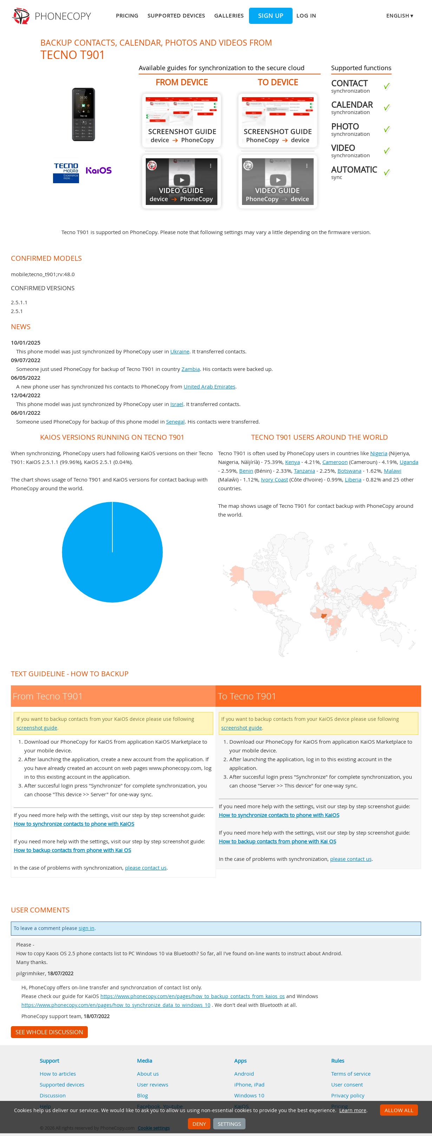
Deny (199, 1123)
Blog (142, 1095)
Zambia (191, 368)
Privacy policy (348, 1095)
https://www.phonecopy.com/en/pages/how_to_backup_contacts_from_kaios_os (192, 996)
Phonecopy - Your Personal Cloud (52, 16)
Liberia (353, 479)
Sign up (270, 16)
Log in (306, 15)
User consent (347, 1084)
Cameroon (335, 461)
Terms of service (351, 1073)
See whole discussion (49, 1032)
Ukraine (179, 351)
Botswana (349, 470)
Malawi (392, 470)
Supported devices (176, 15)
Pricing (127, 15)
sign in (86, 928)
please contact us (145, 867)
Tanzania (304, 470)
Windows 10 (249, 1095)
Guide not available (277, 181)
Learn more (352, 1110)
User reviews (152, 1084)
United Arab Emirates (209, 386)
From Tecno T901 (181, 120)
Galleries (228, 15)
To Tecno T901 (277, 120)
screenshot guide (37, 728)
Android (244, 1073)
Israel (176, 403)
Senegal (175, 421)
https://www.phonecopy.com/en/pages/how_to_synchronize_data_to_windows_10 (115, 1005)
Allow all (399, 1110)
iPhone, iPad (249, 1084)
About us (148, 1073)
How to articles (58, 1073)
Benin (246, 470)
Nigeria (378, 453)
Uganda (409, 461)
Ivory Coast (274, 479)
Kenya (292, 461)
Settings (229, 1123)
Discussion (53, 1095)
